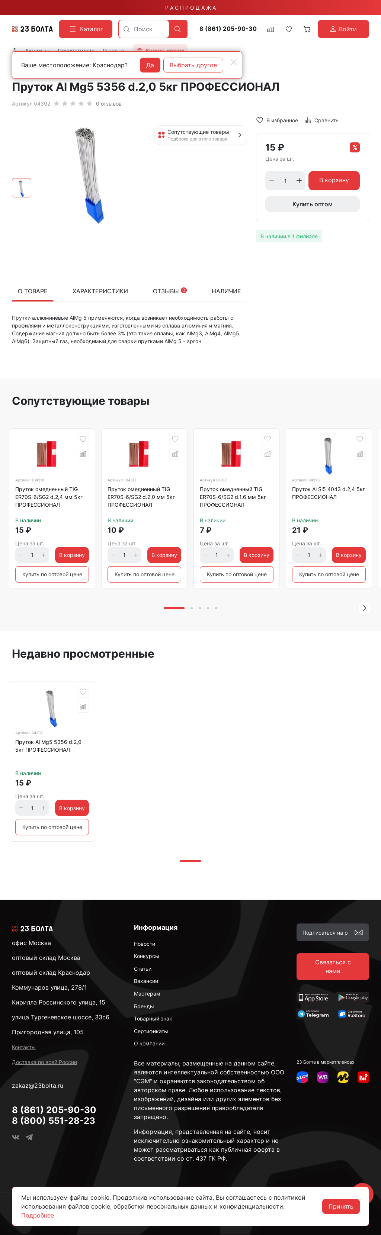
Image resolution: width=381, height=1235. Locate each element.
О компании (149, 1043)
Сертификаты (151, 1031)
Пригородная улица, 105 (48, 1032)
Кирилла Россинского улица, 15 (58, 1002)
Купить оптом (312, 204)
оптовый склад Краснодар (51, 972)
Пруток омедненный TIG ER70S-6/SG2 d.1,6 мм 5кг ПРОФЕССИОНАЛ (233, 497)
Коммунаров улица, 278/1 (49, 987)
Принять (341, 1206)
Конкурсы (146, 956)
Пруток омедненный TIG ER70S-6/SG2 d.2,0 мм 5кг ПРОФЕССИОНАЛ (141, 497)
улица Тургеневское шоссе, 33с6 (60, 1017)
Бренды (144, 1006)
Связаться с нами (333, 966)
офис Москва (31, 943)
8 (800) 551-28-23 (53, 1120)
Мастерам (147, 993)
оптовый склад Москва (46, 957)
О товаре (33, 291)
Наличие (226, 291)
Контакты (24, 1047)
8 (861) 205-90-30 (228, 28)
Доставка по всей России (44, 1062)
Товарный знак (153, 1018)
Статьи (142, 968)
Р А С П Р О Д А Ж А (190, 7)
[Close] (233, 62)
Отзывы (170, 291)
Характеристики (100, 291)
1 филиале (305, 236)
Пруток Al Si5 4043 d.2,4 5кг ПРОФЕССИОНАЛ (328, 493)
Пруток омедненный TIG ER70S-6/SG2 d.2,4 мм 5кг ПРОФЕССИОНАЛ (49, 497)
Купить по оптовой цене (52, 574)
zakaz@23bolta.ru (37, 1085)
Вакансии (146, 981)
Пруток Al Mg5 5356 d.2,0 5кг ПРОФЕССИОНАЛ (48, 746)
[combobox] (144, 29)
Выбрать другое (193, 65)
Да (150, 65)
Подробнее (37, 1215)
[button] (364, 608)
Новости (144, 944)
